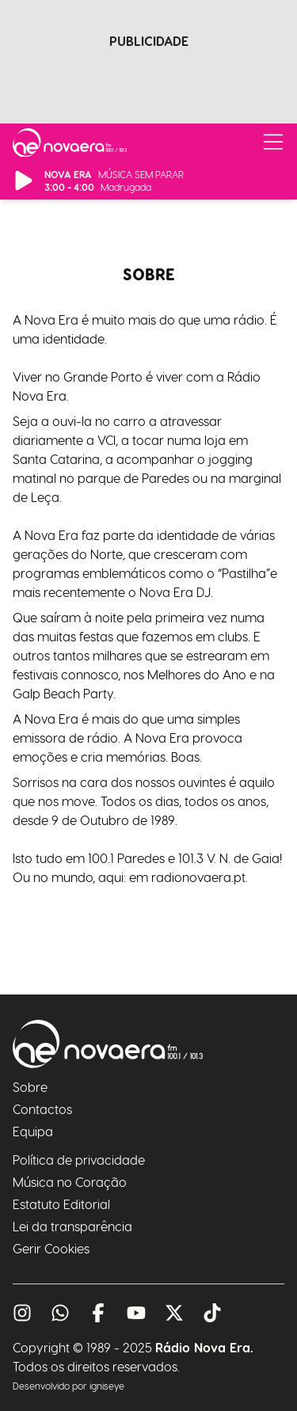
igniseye (106, 1385)
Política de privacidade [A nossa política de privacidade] (79, 1159)
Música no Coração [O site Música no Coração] (70, 1181)
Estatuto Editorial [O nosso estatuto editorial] (61, 1203)
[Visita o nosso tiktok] (212, 1313)
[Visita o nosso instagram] (22, 1313)
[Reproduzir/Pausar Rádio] (24, 180)
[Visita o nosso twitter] (174, 1313)
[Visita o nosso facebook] (98, 1313)
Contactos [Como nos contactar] (42, 1108)
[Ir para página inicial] (70, 142)
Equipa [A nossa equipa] (33, 1131)
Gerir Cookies (51, 1248)
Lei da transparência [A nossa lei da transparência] (72, 1226)
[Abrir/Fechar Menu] (273, 142)
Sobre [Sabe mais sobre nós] (30, 1086)
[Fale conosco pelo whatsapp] (60, 1313)
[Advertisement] (148, 77)
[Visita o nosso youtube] (136, 1313)
